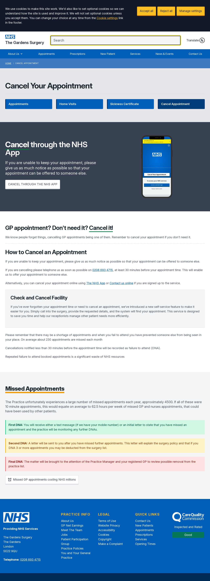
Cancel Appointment (175, 104)
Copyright (104, 539)
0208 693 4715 (102, 270)
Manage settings (190, 11)
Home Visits (67, 104)
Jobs (64, 534)
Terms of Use (107, 521)
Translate (195, 40)
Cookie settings (107, 18)
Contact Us (195, 53)
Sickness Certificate (124, 104)
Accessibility (106, 530)
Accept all (146, 11)
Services (135, 53)
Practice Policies (72, 548)
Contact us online (121, 283)
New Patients (144, 525)
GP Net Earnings (72, 525)
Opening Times (145, 544)
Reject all (166, 11)
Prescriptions (77, 53)
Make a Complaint (110, 544)
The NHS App (95, 283)
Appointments (46, 53)
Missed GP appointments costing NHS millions (42, 479)
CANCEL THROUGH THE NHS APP (32, 184)
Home (8, 63)
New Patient (107, 53)
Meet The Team (71, 530)
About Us (15, 53)
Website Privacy (109, 525)
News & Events (165, 53)
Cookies (103, 534)
